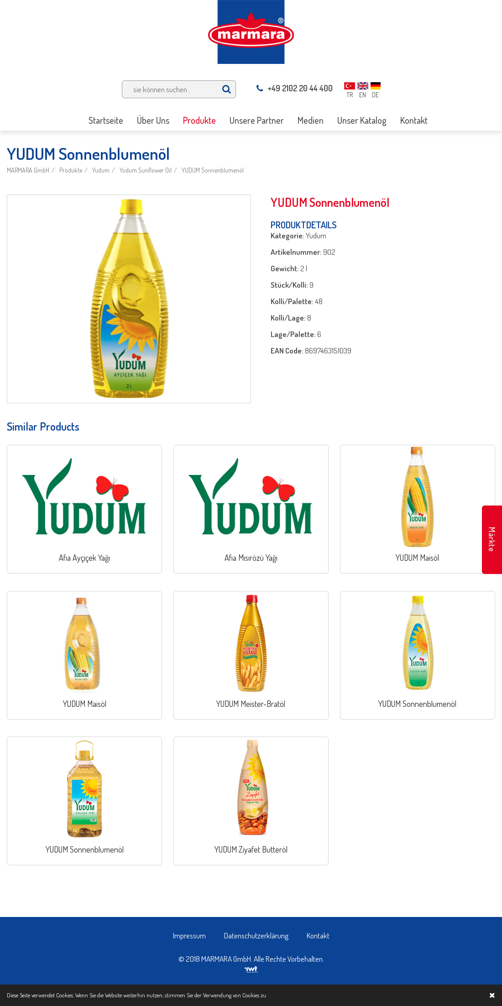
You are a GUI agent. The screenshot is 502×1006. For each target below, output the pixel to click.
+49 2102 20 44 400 (294, 88)
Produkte (70, 170)
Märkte (492, 539)
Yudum (101, 170)
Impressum (189, 935)
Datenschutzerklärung (256, 935)
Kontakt (318, 935)
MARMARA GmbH (28, 170)
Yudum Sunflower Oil (146, 170)
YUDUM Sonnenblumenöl (213, 170)
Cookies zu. (254, 995)
